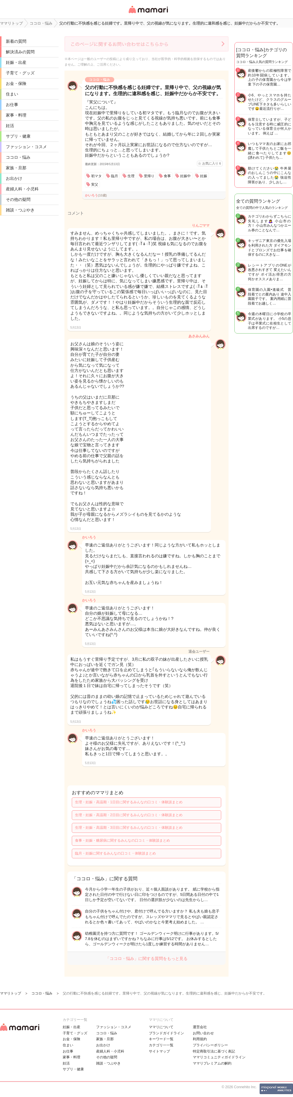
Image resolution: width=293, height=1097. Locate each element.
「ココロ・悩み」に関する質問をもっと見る (146, 958)
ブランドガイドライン (166, 1033)
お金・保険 (16, 83)
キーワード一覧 (161, 1039)
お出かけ (14, 178)
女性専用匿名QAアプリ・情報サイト (148, 13)
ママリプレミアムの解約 (212, 1063)
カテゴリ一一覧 (161, 1045)
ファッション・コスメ (26, 146)
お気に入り (211, 163)
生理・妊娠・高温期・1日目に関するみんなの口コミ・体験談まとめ (129, 802)
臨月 (114, 176)
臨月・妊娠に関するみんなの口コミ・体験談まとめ (115, 853)
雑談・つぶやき (20, 210)
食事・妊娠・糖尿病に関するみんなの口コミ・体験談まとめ (122, 840)
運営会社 (200, 1027)
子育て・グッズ (20, 73)
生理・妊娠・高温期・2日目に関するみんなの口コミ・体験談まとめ (129, 815)
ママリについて (161, 1027)
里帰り (149, 176)
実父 (94, 184)
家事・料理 (16, 115)
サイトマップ (159, 1051)
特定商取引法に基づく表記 (214, 1051)
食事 (167, 176)
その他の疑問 (18, 199)
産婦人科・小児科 (22, 189)
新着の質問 (16, 41)
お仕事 (12, 104)
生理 (130, 176)
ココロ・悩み (18, 157)
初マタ (96, 176)
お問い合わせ (203, 1033)
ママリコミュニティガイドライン (219, 1057)
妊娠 (203, 176)
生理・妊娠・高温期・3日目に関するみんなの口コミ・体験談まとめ (129, 828)
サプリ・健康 (18, 136)
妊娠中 (185, 176)
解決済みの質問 (20, 51)
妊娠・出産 (16, 62)
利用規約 (200, 1039)
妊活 (10, 125)
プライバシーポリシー (210, 1045)
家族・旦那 (16, 167)
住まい (12, 94)
